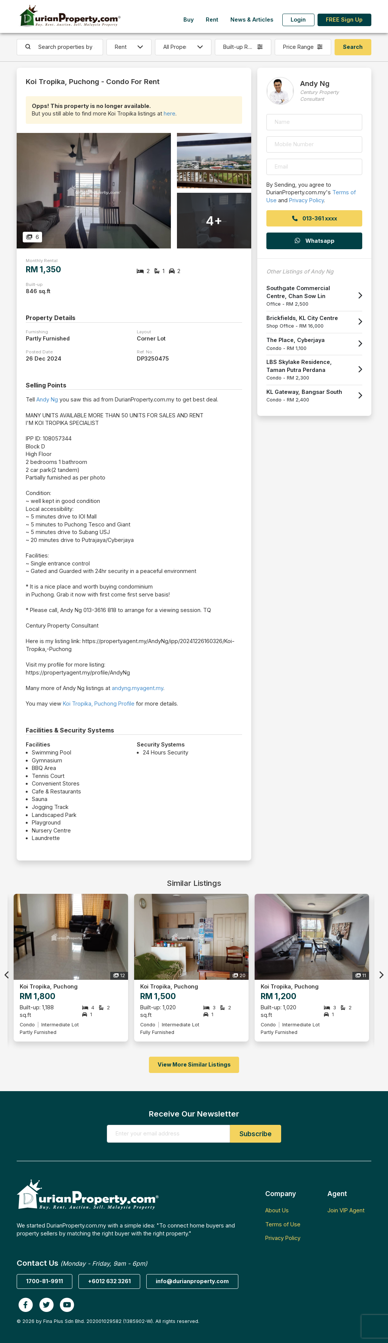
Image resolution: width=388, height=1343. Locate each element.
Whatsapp (314, 240)
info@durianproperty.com (192, 1281)
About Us (277, 1210)
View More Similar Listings (194, 1064)
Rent (212, 19)
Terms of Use (282, 1224)
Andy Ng (47, 399)
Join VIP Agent (346, 1210)
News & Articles (251, 19)
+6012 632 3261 (109, 1281)
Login (298, 19)
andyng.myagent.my (137, 688)
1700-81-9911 (44, 1281)
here (169, 113)
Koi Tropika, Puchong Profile (99, 703)
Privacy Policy (306, 200)
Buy (188, 19)
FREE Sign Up (344, 19)
